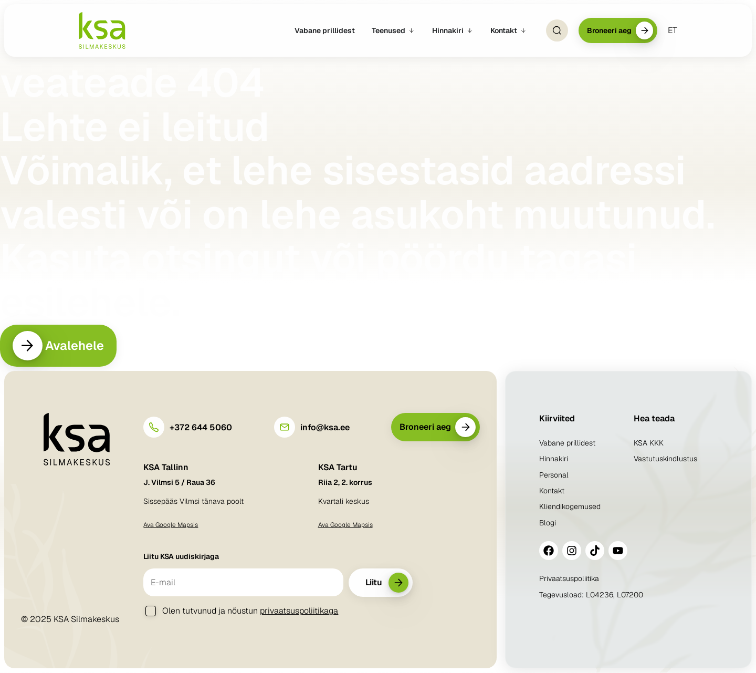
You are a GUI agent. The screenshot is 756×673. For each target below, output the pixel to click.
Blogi (547, 523)
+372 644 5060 (201, 427)
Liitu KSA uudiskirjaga (181, 557)
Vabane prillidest (567, 443)
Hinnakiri (553, 459)
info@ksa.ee (325, 427)
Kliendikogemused (570, 507)
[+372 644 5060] (153, 427)
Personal (554, 475)
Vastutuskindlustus (665, 459)
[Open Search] (556, 30)
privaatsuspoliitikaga (299, 611)
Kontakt (551, 491)
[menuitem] (672, 30)
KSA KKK (649, 443)
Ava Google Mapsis (170, 525)
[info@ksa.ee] (284, 427)
